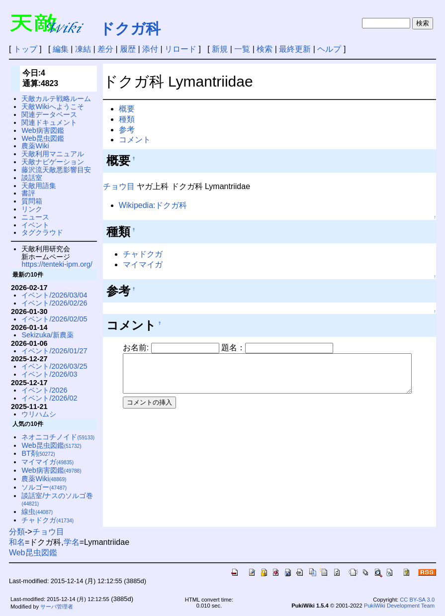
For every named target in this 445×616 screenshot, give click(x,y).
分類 (17, 531)
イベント (35, 225)
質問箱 (31, 201)
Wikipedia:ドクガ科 (153, 205)
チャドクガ (143, 254)
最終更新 (295, 49)
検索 (264, 49)
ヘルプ (329, 49)
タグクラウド (42, 232)
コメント (135, 139)
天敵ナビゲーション (52, 162)
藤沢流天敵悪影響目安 (56, 170)
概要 (127, 108)
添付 (150, 49)
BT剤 (38, 453)
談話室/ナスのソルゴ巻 (57, 499)
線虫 (37, 511)
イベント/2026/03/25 (54, 366)
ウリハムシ (38, 414)
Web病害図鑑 (42, 130)
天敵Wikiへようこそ (52, 106)
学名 (72, 542)
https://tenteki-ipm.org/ (56, 264)
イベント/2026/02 (49, 398)
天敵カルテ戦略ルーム (56, 99)
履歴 (128, 49)
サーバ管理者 (56, 607)
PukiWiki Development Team (399, 606)
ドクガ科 (130, 28)
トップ (25, 49)
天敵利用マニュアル (52, 154)
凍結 (83, 49)
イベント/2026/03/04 (54, 295)
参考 (127, 129)
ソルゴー (44, 487)
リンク (31, 209)
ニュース (35, 217)
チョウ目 (119, 186)
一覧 (242, 49)
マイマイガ (143, 264)
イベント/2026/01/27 (54, 351)
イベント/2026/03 (49, 374)
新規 (220, 49)
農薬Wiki (35, 146)
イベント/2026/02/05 (54, 319)
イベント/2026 (44, 390)
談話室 (31, 178)
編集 (61, 49)
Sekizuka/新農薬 (47, 335)
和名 (17, 542)
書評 (28, 193)
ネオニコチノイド (57, 437)
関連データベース (49, 114)
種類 (127, 119)
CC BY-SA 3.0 (417, 600)
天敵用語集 (38, 186)
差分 (105, 49)
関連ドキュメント (49, 122)
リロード (180, 49)
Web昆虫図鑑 (42, 138)
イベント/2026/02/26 (54, 303)
